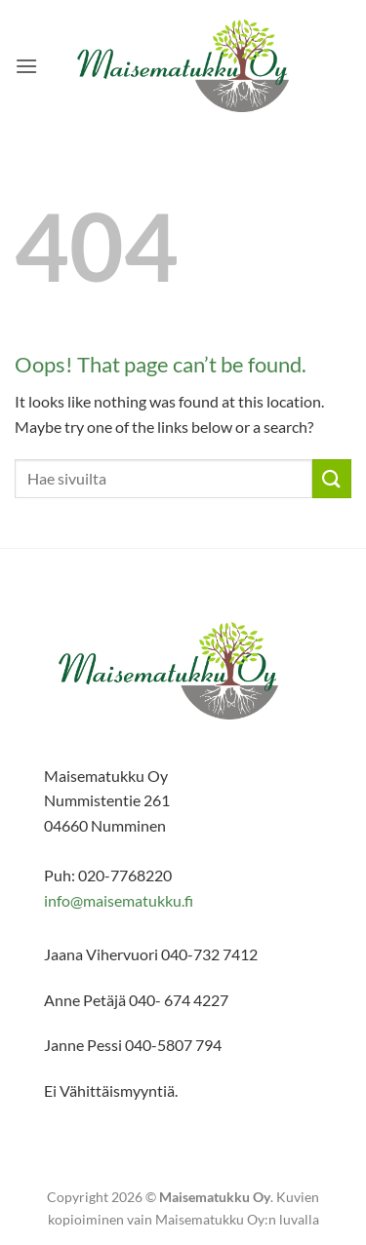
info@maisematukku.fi (118, 900)
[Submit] (331, 478)
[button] (26, 66)
